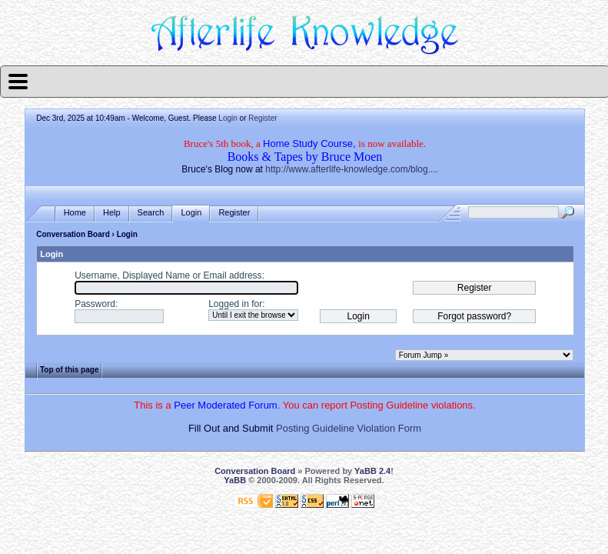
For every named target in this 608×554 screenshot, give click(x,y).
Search (151, 212)
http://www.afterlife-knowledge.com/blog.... (351, 169)
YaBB (235, 480)
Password (95, 304)
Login (227, 118)
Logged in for (235, 304)
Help (111, 212)
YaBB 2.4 (372, 471)
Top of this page (69, 369)
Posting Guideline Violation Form (348, 428)
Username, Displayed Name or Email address (168, 275)
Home (75, 212)
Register (262, 118)
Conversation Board (73, 234)
